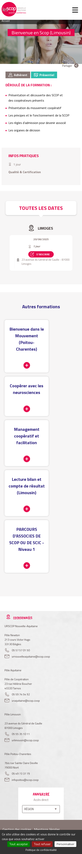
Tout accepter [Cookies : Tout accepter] (18, 844)
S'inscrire (43, 254)
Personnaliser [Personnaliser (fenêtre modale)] (65, 844)
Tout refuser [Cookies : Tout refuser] (42, 844)
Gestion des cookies (17, 829)
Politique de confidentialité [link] (41, 850)
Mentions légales (47, 829)
